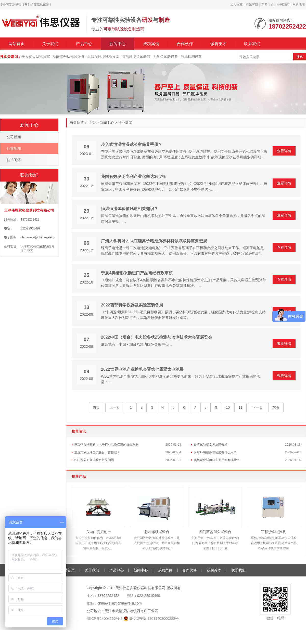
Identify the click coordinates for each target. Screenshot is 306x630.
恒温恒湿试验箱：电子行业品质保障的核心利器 (106, 444)
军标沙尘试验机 (273, 532)
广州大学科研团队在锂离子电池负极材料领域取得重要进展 (154, 241)
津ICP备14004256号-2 (104, 618)
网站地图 (298, 4)
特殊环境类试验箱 (136, 57)
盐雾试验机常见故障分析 (210, 444)
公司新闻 (283, 4)
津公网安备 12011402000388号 (154, 618)
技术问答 (14, 160)
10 (228, 407)
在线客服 (252, 4)
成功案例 (151, 44)
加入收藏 (236, 4)
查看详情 (284, 151)
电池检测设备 (191, 57)
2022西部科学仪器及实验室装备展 (132, 305)
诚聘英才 (218, 44)
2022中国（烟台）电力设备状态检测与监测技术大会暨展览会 (156, 337)
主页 (92, 123)
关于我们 (50, 44)
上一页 (114, 407)
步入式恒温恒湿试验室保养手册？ (131, 144)
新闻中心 (267, 4)
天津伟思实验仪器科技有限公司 (140, 588)
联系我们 (252, 44)
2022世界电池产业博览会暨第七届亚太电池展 (142, 369)
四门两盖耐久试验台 (215, 532)
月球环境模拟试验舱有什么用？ (215, 452)
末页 (275, 407)
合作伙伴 (185, 44)
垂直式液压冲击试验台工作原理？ (97, 452)
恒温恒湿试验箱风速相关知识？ (129, 209)
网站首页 (16, 44)
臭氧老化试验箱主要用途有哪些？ (217, 460)
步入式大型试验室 (35, 57)
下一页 (257, 407)
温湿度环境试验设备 (103, 57)
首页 (96, 407)
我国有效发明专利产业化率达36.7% (133, 176)
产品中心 (84, 44)
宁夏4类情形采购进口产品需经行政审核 (137, 273)
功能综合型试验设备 (69, 57)
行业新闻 (125, 123)
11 (240, 407)
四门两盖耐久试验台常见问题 (94, 460)
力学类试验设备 (165, 57)
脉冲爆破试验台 (156, 532)
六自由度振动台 (98, 532)
